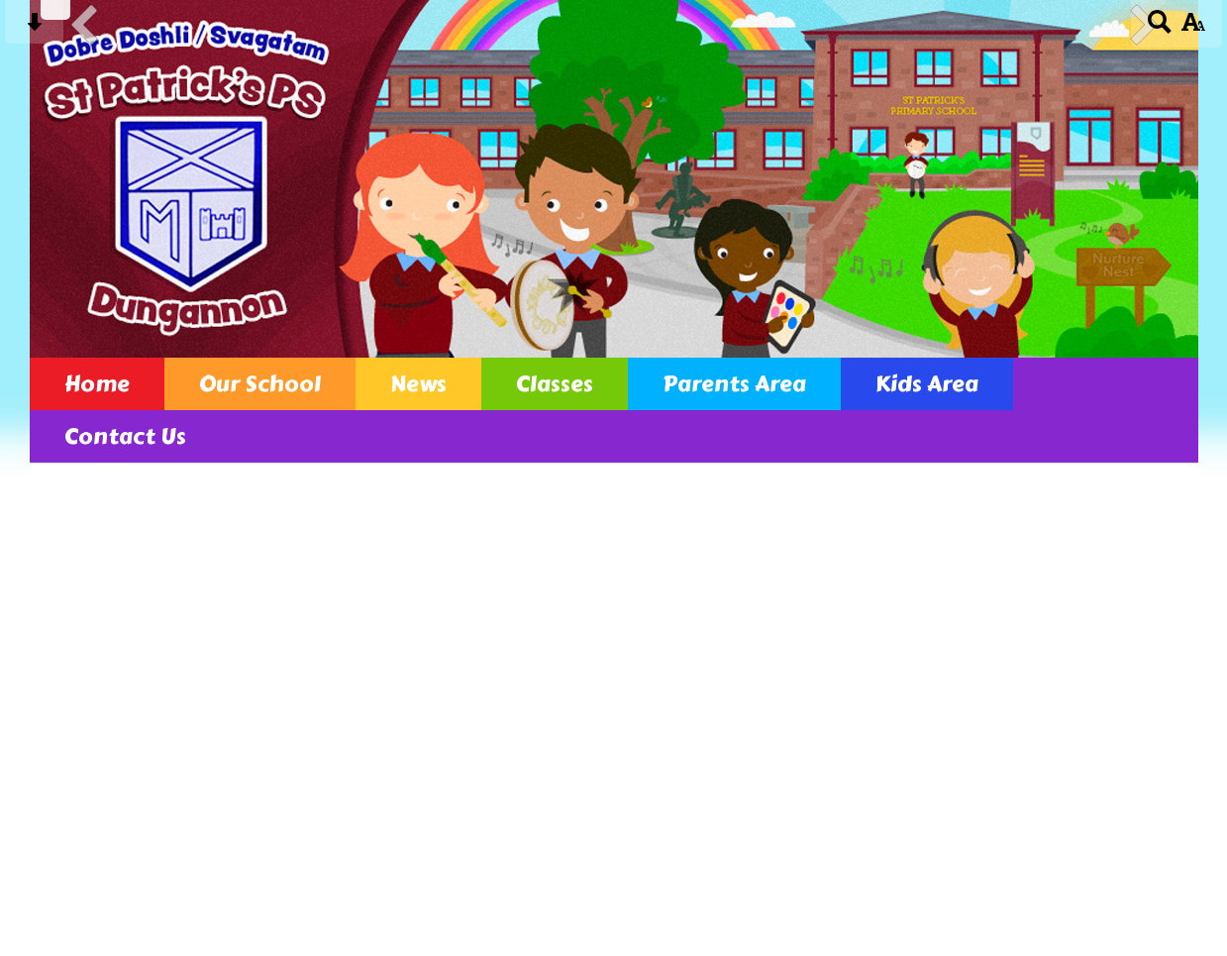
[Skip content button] (34, 28)
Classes (554, 384)
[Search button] (1160, 28)
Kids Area (926, 384)
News (418, 384)
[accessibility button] (1192, 28)
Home (97, 384)
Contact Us (125, 436)
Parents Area (734, 384)
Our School (260, 384)
